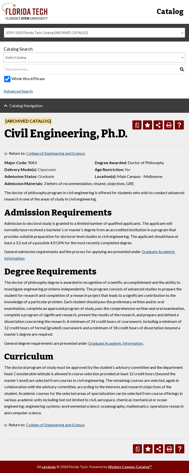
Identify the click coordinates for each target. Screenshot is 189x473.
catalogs (49, 467)
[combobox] (94, 33)
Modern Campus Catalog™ (130, 467)
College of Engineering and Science (55, 153)
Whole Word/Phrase (28, 79)
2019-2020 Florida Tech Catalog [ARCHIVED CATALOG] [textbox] (47, 33)
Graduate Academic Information (115, 343)
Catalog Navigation (26, 105)
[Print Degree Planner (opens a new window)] (137, 124)
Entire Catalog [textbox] (16, 57)
